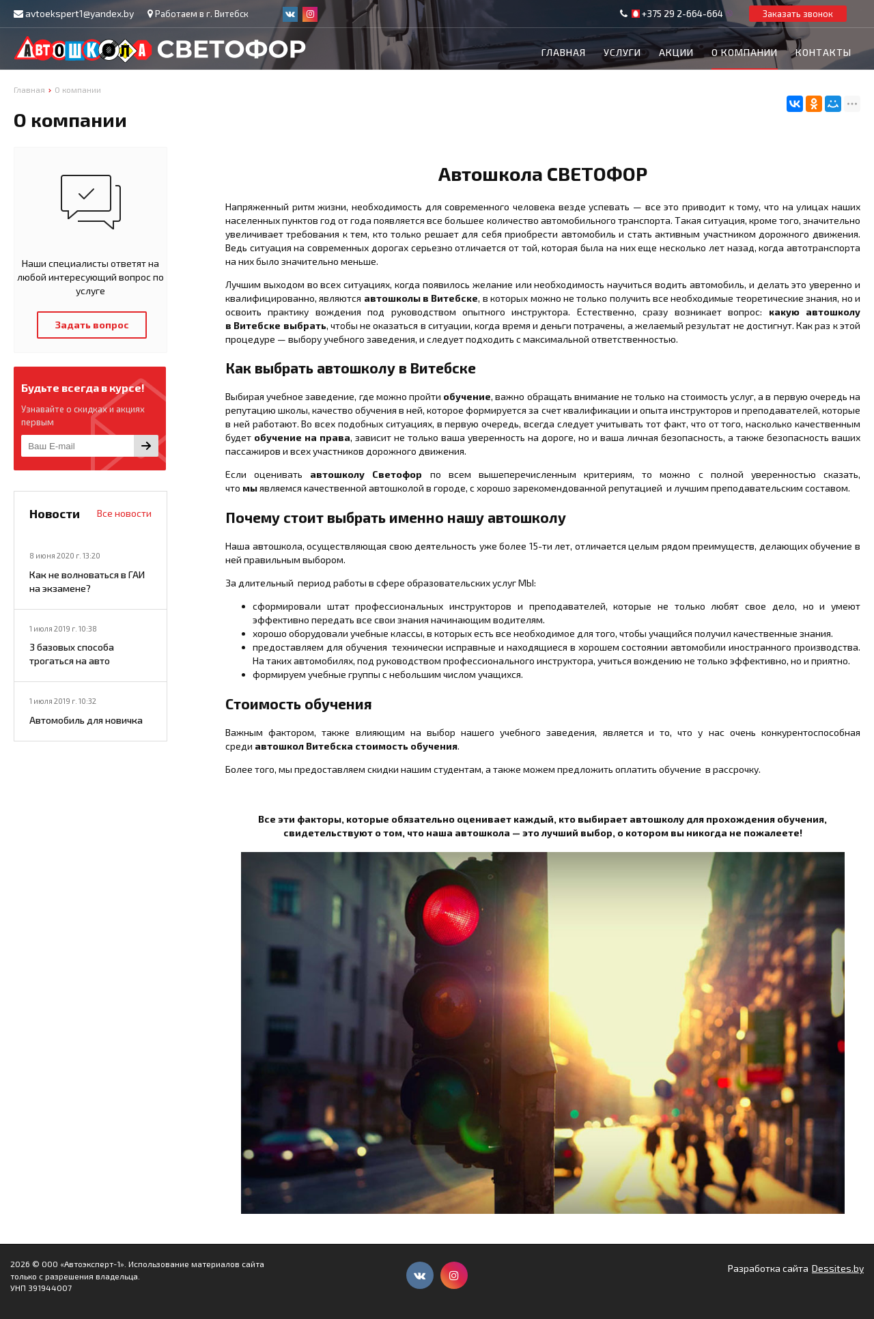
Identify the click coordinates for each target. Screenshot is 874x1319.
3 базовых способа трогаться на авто (71, 653)
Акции (676, 52)
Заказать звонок (798, 13)
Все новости (124, 513)
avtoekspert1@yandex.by (79, 13)
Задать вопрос (92, 324)
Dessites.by (838, 1268)
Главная (563, 52)
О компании (744, 52)
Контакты (823, 52)
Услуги (622, 52)
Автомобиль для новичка (86, 720)
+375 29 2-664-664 (682, 13)
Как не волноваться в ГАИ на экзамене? (87, 581)
